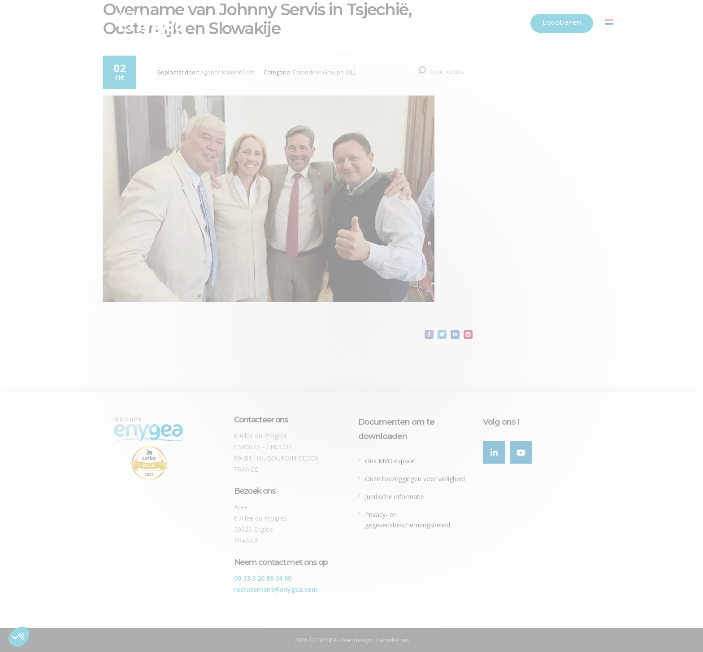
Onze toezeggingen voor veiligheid (415, 478)
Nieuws (456, 22)
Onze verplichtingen (387, 22)
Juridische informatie (394, 496)
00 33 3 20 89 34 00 (262, 578)
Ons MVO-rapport (391, 460)
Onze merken (307, 22)
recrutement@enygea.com (276, 589)
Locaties (505, 22)
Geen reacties (441, 71)
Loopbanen (561, 22)
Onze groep (241, 22)
